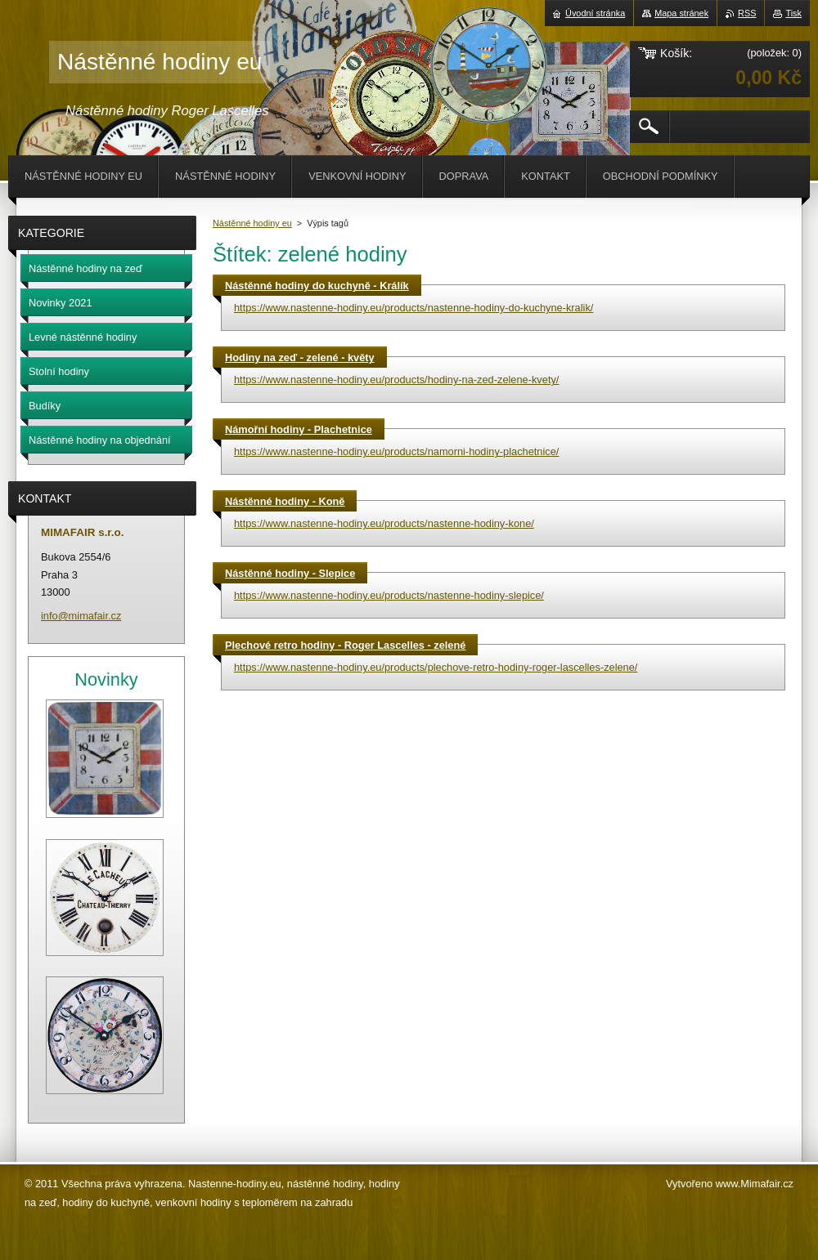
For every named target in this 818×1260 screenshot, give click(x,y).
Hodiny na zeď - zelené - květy (300, 357)
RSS (747, 13)
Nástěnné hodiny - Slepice (290, 573)
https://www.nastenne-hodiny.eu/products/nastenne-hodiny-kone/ (384, 523)
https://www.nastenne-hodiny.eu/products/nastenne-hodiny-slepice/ (389, 595)
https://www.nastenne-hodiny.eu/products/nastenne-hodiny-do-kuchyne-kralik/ (413, 308)
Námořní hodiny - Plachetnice (298, 429)
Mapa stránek (681, 13)
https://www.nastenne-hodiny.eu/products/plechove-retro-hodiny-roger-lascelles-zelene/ (435, 667)
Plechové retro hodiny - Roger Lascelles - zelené (345, 645)
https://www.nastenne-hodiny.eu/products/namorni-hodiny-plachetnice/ (396, 451)
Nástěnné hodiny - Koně (284, 501)
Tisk (793, 13)
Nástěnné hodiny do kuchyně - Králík (317, 285)
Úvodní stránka (595, 13)
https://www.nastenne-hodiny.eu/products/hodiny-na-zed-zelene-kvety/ (396, 379)
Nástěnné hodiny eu (252, 223)
